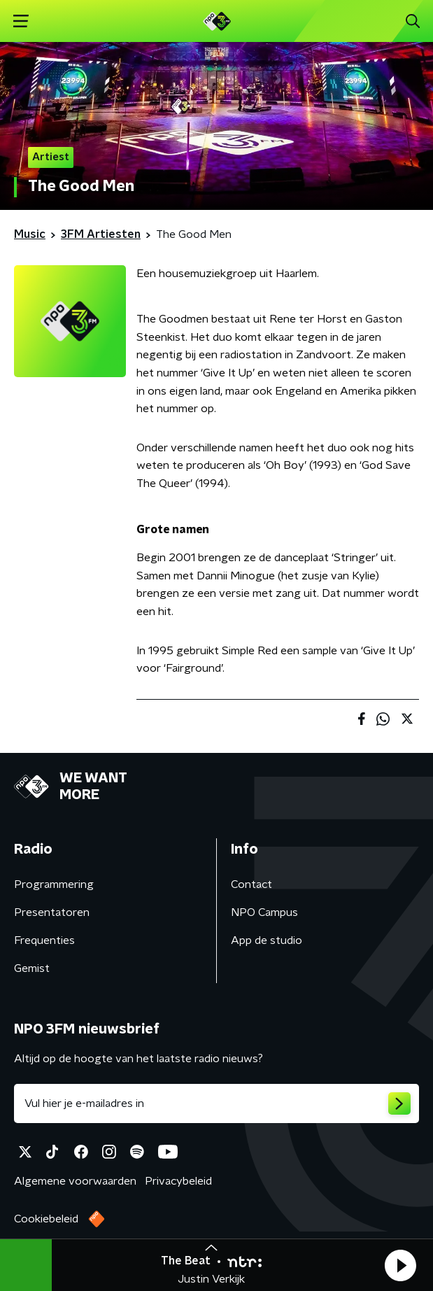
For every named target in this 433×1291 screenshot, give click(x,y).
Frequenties (44, 940)
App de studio (266, 940)
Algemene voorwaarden (75, 1181)
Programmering (54, 884)
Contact (251, 884)
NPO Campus (264, 912)
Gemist (32, 968)
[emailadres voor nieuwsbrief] (216, 1103)
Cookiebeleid (46, 1219)
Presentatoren (52, 912)
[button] (400, 1265)
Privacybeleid (178, 1181)
